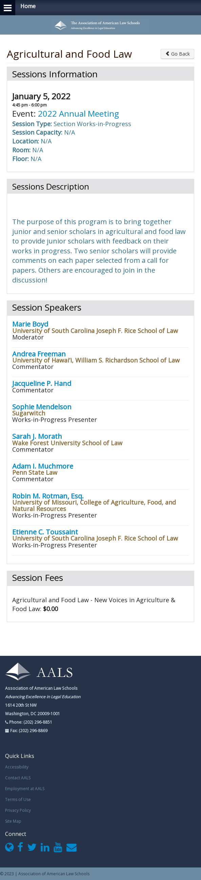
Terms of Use (18, 799)
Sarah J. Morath (37, 436)
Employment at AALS (24, 788)
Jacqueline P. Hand (41, 383)
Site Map (13, 821)
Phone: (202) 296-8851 (30, 722)
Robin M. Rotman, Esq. (48, 496)
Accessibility (16, 767)
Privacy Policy (18, 810)
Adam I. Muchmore (42, 466)
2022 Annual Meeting (78, 113)
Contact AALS (18, 778)
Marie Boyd (30, 324)
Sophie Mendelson (42, 406)
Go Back (177, 54)
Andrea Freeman (39, 353)
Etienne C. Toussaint (45, 531)
